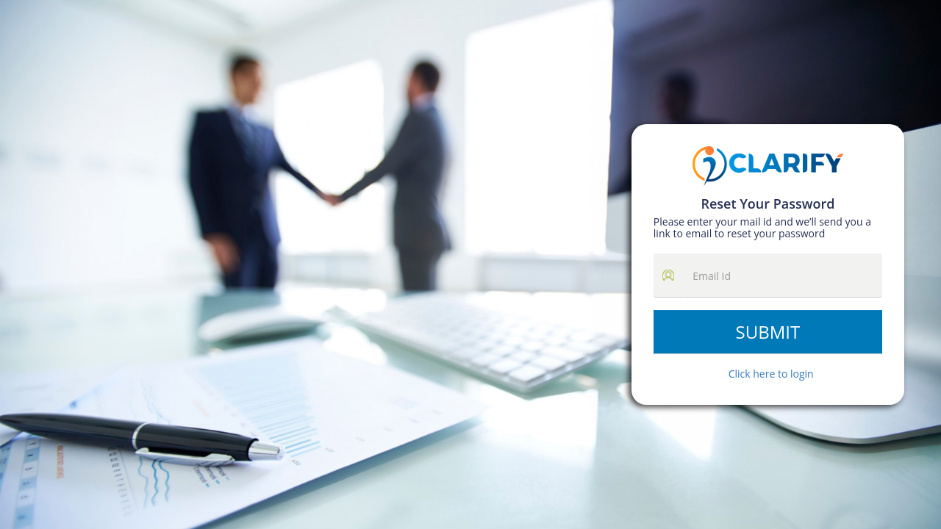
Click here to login (771, 374)
